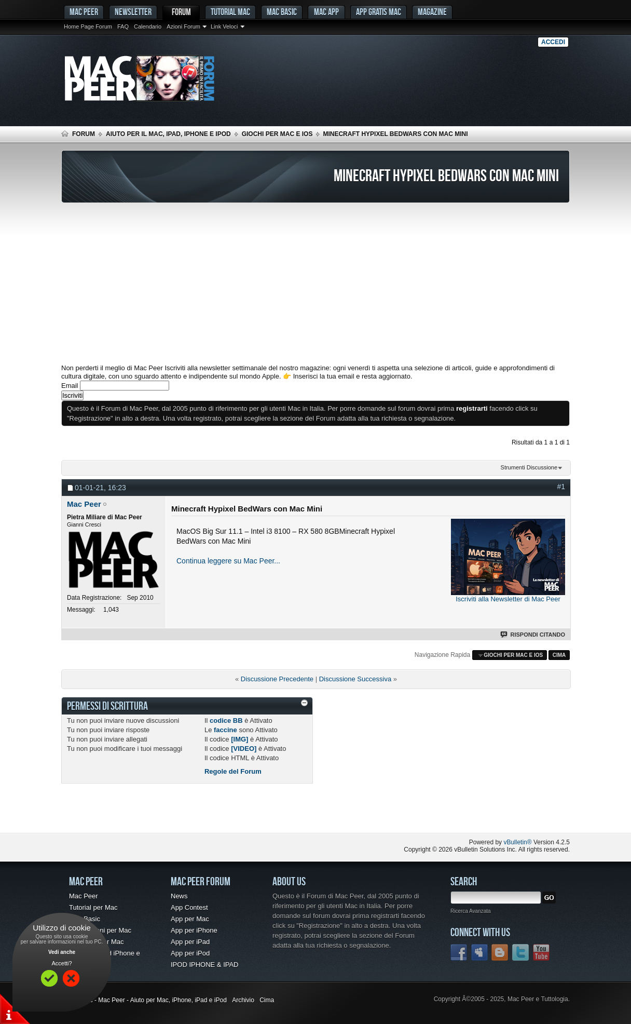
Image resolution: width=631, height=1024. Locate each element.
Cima (559, 655)
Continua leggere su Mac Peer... (228, 561)
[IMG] (239, 739)
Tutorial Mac (230, 12)
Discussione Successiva (355, 679)
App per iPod (190, 953)
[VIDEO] (243, 748)
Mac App (326, 12)
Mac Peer (83, 896)
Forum (181, 12)
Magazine (432, 12)
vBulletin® (517, 842)
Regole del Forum (233, 771)
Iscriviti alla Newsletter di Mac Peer (508, 599)
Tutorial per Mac (93, 907)
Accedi (553, 42)
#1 (561, 486)
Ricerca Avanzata (470, 911)
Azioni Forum (183, 26)
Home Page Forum (88, 26)
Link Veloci (224, 26)
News (179, 896)
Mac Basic (282, 12)
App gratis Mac (378, 12)
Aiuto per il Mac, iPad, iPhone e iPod (168, 134)
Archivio (243, 1000)
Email (69, 385)
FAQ (123, 26)
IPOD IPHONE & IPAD (205, 964)
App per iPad (190, 942)
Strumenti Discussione (529, 467)
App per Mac (190, 919)
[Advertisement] (315, 283)
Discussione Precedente (277, 679)
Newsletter (133, 12)
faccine (225, 730)
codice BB (226, 720)
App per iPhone (194, 930)
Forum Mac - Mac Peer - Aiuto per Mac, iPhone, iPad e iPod (144, 1000)
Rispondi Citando (533, 634)
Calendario (147, 26)
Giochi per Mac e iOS (277, 134)
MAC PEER (84, 12)
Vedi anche (61, 952)
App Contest (189, 907)
